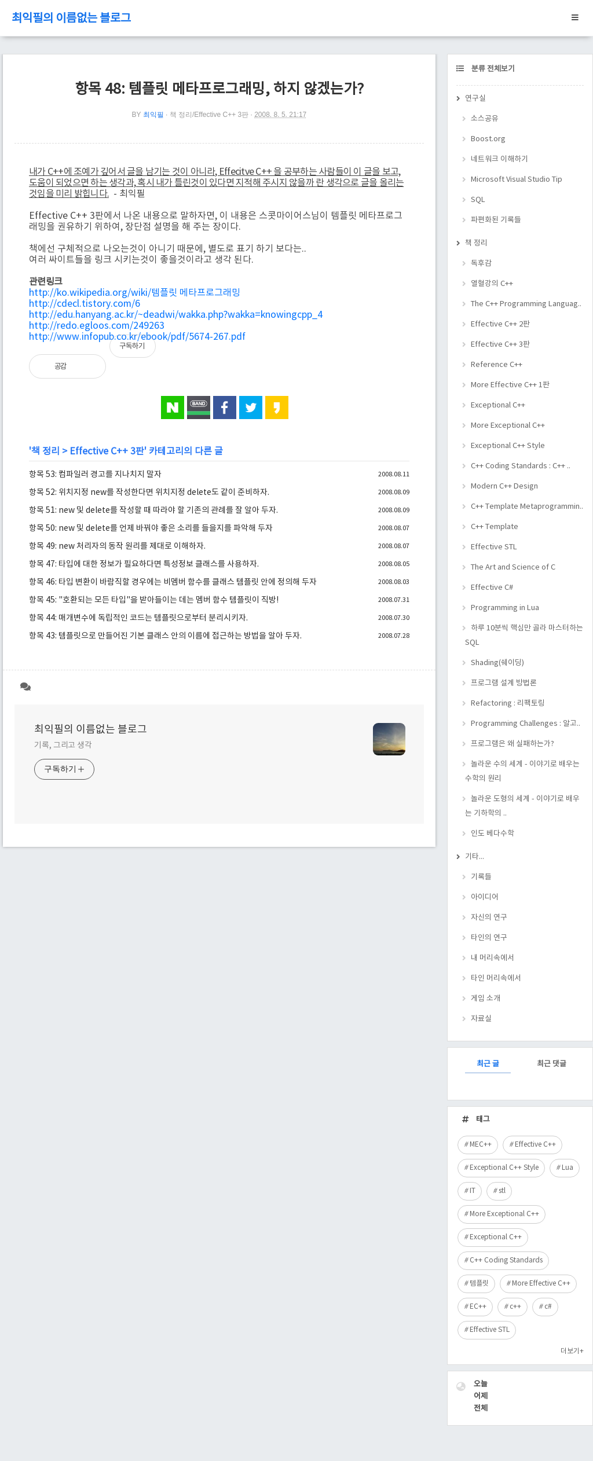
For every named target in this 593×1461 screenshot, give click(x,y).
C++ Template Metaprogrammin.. (527, 506)
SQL (478, 200)
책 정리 (45, 451)
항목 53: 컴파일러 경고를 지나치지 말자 (95, 474)
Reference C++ (496, 365)
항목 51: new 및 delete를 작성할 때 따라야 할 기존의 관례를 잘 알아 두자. (153, 510)
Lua (567, 1168)
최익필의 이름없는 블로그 (71, 18)
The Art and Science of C (513, 567)
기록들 (481, 877)
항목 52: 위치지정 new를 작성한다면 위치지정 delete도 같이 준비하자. (149, 492)
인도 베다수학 (492, 833)
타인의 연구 (489, 938)
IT (472, 1191)
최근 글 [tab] (488, 1064)
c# (548, 1307)
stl (502, 1191)
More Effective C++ (541, 1283)
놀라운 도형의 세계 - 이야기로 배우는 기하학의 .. (522, 806)
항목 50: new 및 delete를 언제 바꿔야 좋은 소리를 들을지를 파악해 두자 (151, 528)
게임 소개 (485, 998)
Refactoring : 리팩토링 (508, 703)
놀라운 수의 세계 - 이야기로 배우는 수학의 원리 (522, 771)
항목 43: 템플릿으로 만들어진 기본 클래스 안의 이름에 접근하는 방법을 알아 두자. (165, 636)
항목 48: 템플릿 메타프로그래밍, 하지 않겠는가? (219, 89)
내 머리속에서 (492, 958)
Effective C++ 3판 (106, 451)
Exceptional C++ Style (508, 446)
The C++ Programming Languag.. (526, 304)
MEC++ (481, 1144)
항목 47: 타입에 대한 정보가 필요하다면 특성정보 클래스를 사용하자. (144, 564)
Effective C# (492, 587)
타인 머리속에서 (496, 978)
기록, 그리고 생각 (63, 745)
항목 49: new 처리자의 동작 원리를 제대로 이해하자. (117, 546)
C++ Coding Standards (506, 1260)
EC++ (478, 1307)
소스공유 (485, 119)
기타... (474, 857)
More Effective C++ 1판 (510, 385)
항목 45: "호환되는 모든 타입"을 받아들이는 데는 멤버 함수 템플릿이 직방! (154, 600)
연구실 (475, 98)
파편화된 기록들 (496, 220)
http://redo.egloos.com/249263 (96, 326)
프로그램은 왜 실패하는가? (512, 744)
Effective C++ (535, 1144)
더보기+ (572, 1351)
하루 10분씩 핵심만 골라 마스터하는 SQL (524, 635)
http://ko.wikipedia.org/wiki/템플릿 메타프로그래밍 (134, 293)
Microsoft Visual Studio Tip (516, 179)
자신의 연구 (489, 917)
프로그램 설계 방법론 (504, 683)
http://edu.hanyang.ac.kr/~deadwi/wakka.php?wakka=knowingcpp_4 (176, 315)
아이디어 (485, 897)
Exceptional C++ (498, 405)
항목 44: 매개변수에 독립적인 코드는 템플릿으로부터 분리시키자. (138, 618)
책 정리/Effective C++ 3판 (209, 115)
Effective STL (494, 547)
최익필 (153, 115)
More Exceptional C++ (508, 425)
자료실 (481, 1019)
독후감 (481, 263)
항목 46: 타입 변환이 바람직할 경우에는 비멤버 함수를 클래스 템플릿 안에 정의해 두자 (173, 582)
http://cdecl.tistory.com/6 (84, 304)
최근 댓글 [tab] (551, 1064)
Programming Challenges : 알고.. (525, 724)
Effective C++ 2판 (500, 324)
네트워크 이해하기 (499, 159)
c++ (515, 1307)
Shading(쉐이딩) (497, 663)
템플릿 (479, 1283)
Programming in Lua (505, 608)
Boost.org (488, 139)
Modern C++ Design (504, 486)
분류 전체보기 (492, 69)
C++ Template (494, 527)
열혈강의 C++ (492, 284)
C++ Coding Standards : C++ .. (520, 466)
